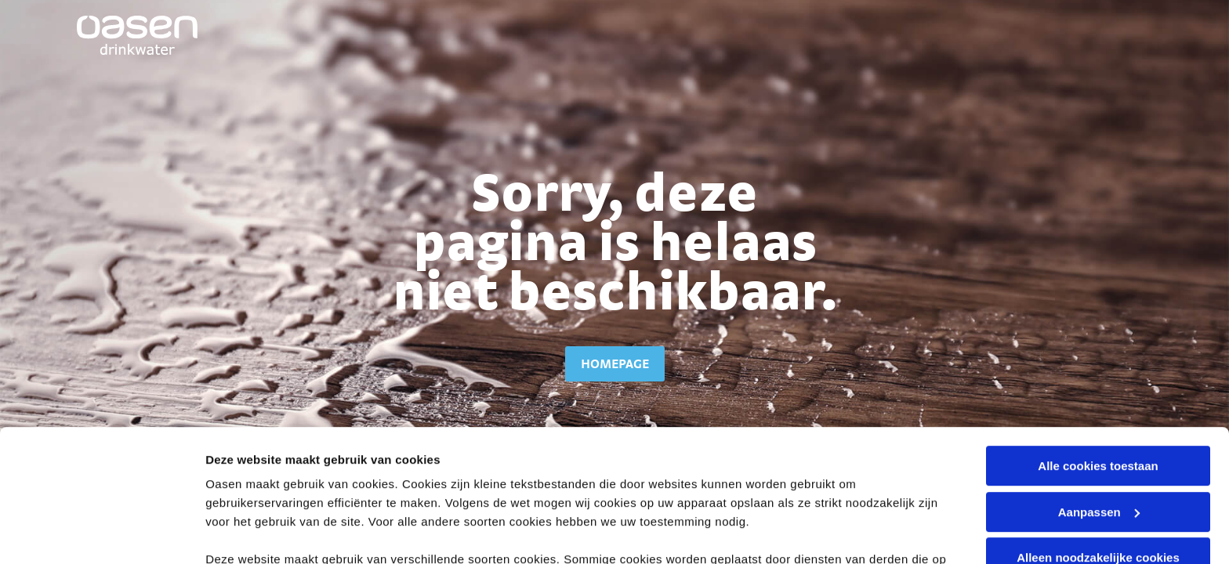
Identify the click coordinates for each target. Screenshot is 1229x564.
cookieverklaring (502, 454)
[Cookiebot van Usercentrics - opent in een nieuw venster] (101, 533)
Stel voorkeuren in (257, 533)
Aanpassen (1099, 388)
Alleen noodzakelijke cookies (1098, 433)
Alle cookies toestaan (1098, 342)
